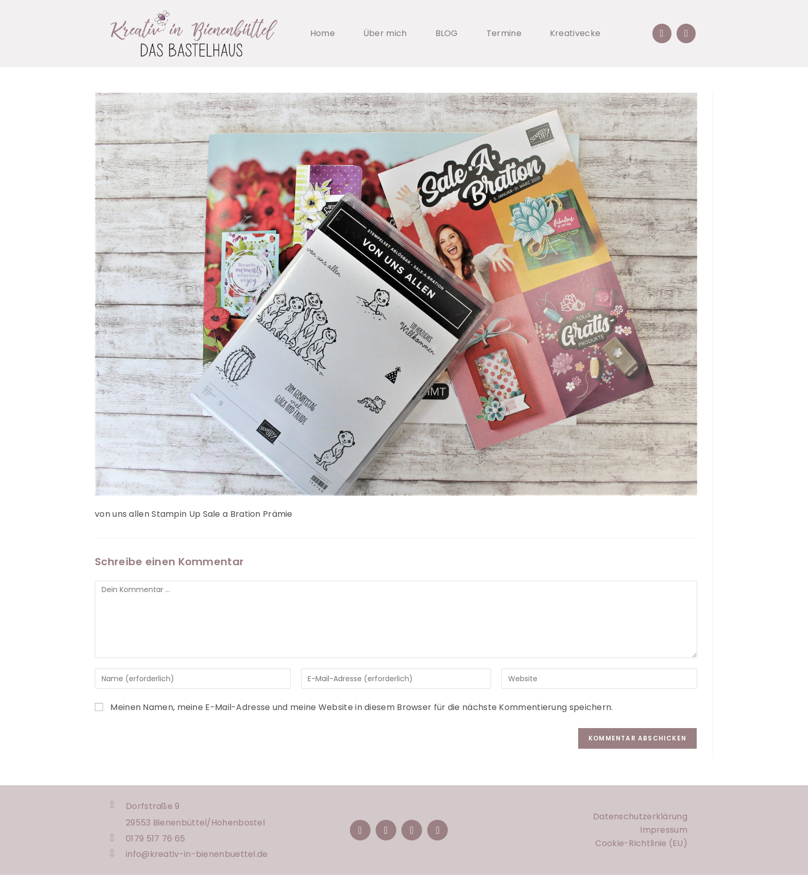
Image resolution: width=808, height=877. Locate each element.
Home (322, 33)
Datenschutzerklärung (640, 817)
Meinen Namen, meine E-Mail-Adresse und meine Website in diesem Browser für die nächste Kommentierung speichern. (361, 707)
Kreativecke (575, 33)
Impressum (663, 831)
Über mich (385, 33)
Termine (503, 33)
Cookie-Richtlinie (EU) (641, 844)
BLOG (446, 33)
